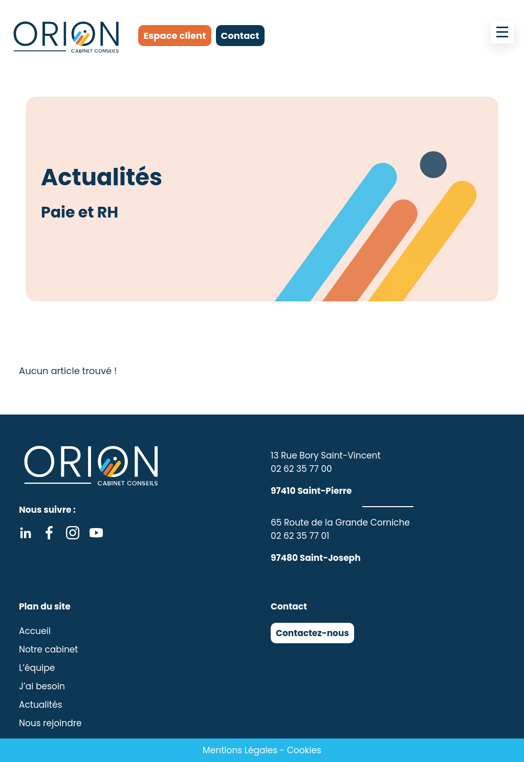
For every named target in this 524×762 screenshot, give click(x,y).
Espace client (174, 35)
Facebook (49, 532)
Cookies (304, 750)
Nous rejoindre (50, 723)
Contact (240, 35)
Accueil (35, 631)
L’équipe (37, 668)
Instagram (72, 532)
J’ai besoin (42, 686)
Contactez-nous (312, 633)
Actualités (40, 705)
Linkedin (25, 532)
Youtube (96, 532)
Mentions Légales (240, 750)
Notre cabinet (48, 649)
